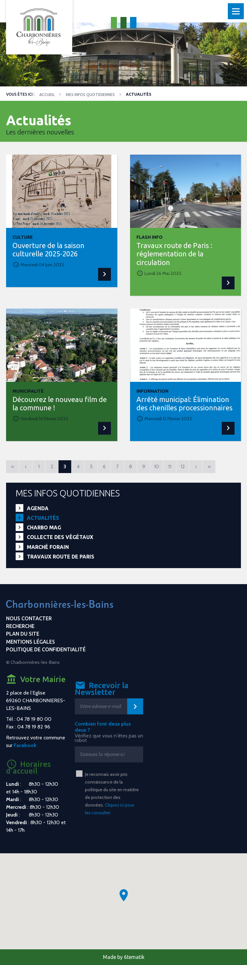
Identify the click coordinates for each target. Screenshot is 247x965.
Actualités (43, 518)
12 (183, 466)
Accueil (47, 94)
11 (169, 466)
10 (156, 466)
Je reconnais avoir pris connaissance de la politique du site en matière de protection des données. (112, 793)
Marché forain (48, 547)
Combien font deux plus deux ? (103, 727)
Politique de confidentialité (46, 649)
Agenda (38, 508)
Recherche (20, 626)
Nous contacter (29, 618)
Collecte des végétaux (60, 537)
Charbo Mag (44, 527)
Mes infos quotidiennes (90, 94)
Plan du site (22, 634)
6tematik (134, 957)
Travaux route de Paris (60, 556)
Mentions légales (30, 642)
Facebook (25, 745)
